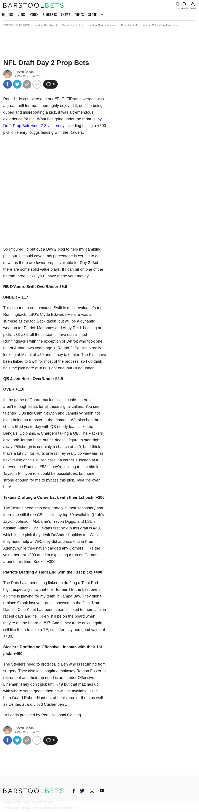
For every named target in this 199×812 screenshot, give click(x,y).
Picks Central (129, 25)
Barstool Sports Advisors (102, 25)
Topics (79, 15)
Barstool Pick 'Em (72, 25)
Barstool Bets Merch (45, 25)
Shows (65, 15)
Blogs (7, 15)
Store (92, 15)
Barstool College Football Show (160, 25)
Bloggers (50, 15)
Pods (34, 15)
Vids (21, 15)
